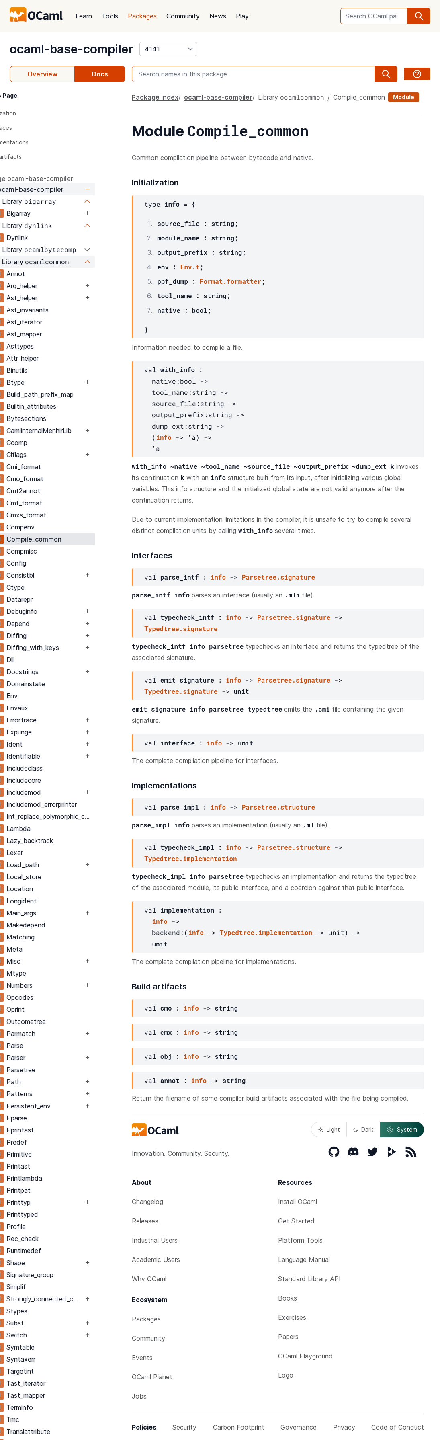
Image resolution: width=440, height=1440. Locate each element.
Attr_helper (53, 358)
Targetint (50, 1371)
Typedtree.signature (180, 628)
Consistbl (51, 575)
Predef (47, 1142)
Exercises (292, 1317)
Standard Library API (309, 1279)
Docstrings (53, 672)
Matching (51, 937)
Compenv (51, 527)
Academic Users (156, 1259)
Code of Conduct (397, 1427)
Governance (298, 1427)
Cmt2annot (54, 491)
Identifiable (54, 756)
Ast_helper (52, 298)
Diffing (47, 636)
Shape (46, 1263)
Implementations (37, 142)
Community (183, 16)
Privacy (344, 1427)
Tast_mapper (56, 1395)
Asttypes (50, 346)
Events (142, 1358)
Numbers (50, 985)
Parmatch (51, 1034)
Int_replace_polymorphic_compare (81, 816)
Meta (45, 949)
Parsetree (51, 1070)
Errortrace (52, 720)
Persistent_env (59, 1106)
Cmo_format (55, 479)
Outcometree (56, 1021)
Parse (45, 1046)
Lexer (45, 853)
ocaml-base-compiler (71, 49)
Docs (100, 74)
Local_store (54, 877)
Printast (49, 1166)
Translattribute (59, 1432)
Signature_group (60, 1275)
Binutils (47, 370)
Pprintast (50, 1130)
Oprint (46, 1009)
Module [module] (403, 97)
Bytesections (57, 418)
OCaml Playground (305, 1356)
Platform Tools (300, 1240)
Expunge (49, 732)
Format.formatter (231, 281)
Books (287, 1298)
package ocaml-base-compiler (57, 178)
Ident (45, 744)
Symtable (51, 1347)
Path (44, 1082)
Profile (46, 1227)
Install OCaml (297, 1202)
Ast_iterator (55, 322)
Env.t (190, 267)
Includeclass (55, 768)
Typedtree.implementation (190, 858)
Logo (285, 1375)
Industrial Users (155, 1240)
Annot (46, 274)
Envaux (48, 708)
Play (242, 16)
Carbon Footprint (238, 1427)
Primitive (49, 1154)
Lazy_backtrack (60, 841)
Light (329, 1129)
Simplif (46, 1287)
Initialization (31, 113)
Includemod (54, 792)
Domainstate (56, 684)
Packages (142, 16)
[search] (419, 16)
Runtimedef (54, 1251)
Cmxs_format (57, 515)
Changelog (147, 1202)
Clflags (47, 455)
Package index (155, 97)
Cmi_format (54, 467)
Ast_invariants (58, 310)
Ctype (46, 587)
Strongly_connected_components (75, 1299)
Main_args (52, 913)
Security (184, 1427)
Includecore (54, 780)
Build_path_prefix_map (70, 394)
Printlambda (55, 1178)
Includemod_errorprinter (72, 804)
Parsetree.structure (278, 807)
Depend (48, 623)
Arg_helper (52, 286)
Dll (40, 660)
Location (50, 889)
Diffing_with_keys (63, 648)
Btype (46, 382)
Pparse (47, 1118)
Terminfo (50, 1407)
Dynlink (47, 238)
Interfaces (29, 127)
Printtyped (53, 1214)
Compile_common (64, 539)
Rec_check (53, 1239)
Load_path (53, 865)
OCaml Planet (152, 1377)
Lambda (49, 829)
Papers (288, 1337)
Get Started (296, 1221)
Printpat (49, 1190)
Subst (45, 1323)
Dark (363, 1129)
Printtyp (49, 1202)
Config (47, 563)
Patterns (50, 1094)
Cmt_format (55, 503)
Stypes (47, 1311)
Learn (84, 16)
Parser (46, 1058)
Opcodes (50, 997)
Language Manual (304, 1259)
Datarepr (50, 599)
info (163, 437)
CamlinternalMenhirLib (69, 431)
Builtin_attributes (62, 406)
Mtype (47, 973)
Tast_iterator (56, 1383)
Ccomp (47, 443)
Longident (52, 901)
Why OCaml (149, 1279)
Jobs (139, 1396)
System (402, 1129)
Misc (44, 961)
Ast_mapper (54, 334)
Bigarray (49, 213)
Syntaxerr (51, 1359)
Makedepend (56, 925)
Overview (42, 74)
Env (42, 696)
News (217, 16)
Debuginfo (52, 611)
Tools (110, 16)
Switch (47, 1335)
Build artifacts (33, 156)
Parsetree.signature (278, 577)
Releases (145, 1221)
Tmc (43, 1419)
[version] (168, 49)
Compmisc (52, 551)
